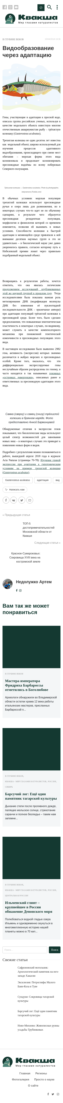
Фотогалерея (20, 1079)
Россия (52, 781)
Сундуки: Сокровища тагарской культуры (36, 998)
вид (57, 480)
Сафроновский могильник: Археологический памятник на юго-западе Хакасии (38, 971)
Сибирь (9, 787)
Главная (24, 1073)
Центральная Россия (16, 895)
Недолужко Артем (34, 581)
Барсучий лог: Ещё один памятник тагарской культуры (31, 796)
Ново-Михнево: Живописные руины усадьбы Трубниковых (38, 1027)
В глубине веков (13, 39)
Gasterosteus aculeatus (17, 480)
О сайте (33, 1085)
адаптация (43, 480)
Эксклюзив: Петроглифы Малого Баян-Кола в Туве (36, 984)
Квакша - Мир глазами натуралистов (25, 781)
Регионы (41, 1073)
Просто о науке (44, 1079)
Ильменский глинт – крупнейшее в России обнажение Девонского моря (28, 907)
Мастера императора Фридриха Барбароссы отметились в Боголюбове (26, 685)
